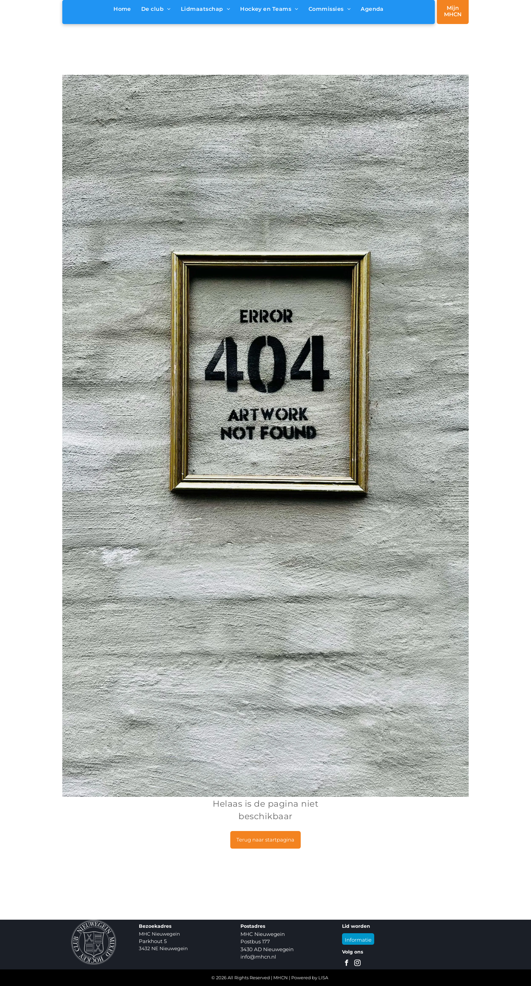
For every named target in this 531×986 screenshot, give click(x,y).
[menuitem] (122, 9)
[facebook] (347, 963)
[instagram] (357, 963)
